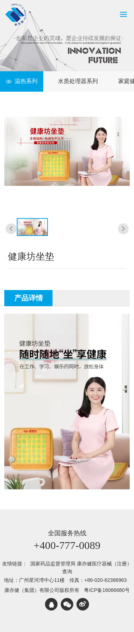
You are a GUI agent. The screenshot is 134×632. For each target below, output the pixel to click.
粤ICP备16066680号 (107, 590)
